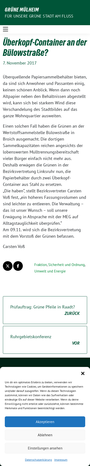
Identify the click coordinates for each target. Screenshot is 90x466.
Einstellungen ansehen (45, 448)
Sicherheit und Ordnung (66, 264)
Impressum (60, 459)
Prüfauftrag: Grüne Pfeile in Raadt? (45, 310)
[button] (82, 373)
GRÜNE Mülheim (22, 9)
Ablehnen (45, 435)
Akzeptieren (45, 421)
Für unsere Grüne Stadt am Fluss (39, 16)
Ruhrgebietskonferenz (45, 340)
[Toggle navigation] (5, 29)
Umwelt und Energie (50, 271)
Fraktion (40, 264)
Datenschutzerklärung (38, 459)
